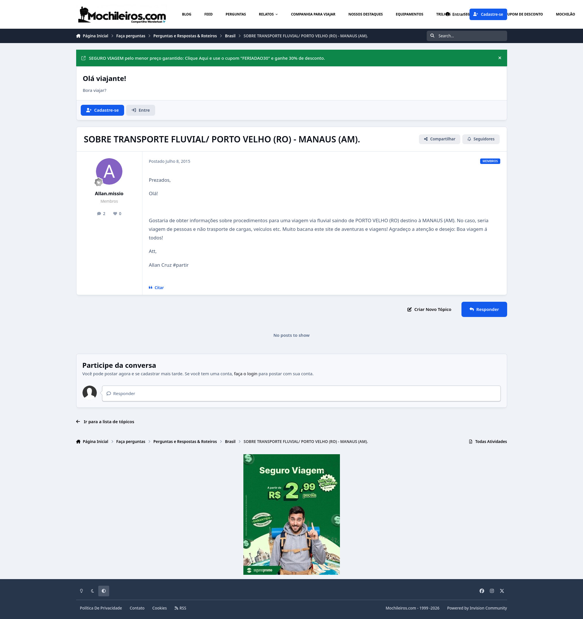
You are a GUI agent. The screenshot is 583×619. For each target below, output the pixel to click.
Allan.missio (109, 193)
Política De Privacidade (101, 608)
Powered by (477, 608)
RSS (180, 608)
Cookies (159, 608)
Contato (137, 608)
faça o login (245, 373)
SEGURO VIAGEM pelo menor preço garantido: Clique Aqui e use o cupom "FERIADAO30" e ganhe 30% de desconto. (203, 58)
